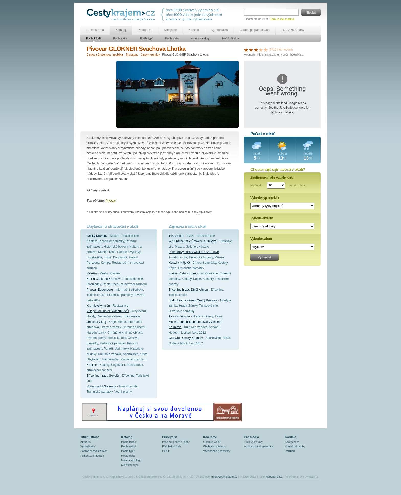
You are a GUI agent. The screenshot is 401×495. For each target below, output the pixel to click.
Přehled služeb (171, 446)
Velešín (92, 273)
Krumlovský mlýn (98, 305)
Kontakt (193, 30)
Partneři (290, 451)
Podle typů (146, 38)
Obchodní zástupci (214, 446)
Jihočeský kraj (96, 322)
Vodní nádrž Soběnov (101, 386)
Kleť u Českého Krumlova (104, 279)
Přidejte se (145, 30)
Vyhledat (264, 257)
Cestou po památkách (255, 30)
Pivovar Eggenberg (100, 289)
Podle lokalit (93, 38)
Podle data (172, 38)
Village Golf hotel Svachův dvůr (108, 311)
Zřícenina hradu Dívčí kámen (188, 289)
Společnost (292, 441)
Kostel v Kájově (179, 263)
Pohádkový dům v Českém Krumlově (194, 252)
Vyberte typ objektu (264, 198)
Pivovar (111, 200)
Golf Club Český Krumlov (186, 338)
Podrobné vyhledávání (94, 451)
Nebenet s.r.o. (274, 476)
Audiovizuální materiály (258, 446)
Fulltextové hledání (92, 455)
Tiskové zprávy (253, 441)
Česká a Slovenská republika (105, 54)
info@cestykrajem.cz (224, 476)
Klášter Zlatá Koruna (182, 273)
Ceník (166, 451)
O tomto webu (211, 441)
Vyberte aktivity (261, 218)
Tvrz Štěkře (176, 236)
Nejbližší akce (231, 38)
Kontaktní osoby (295, 446)
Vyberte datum (261, 239)
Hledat (311, 12)
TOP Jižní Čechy (292, 30)
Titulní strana (95, 30)
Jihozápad (132, 54)
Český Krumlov (150, 54)
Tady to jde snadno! (282, 18)
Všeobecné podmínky (216, 451)
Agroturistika (219, 30)
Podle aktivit (120, 38)
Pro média (251, 437)
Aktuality (85, 441)
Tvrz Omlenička (179, 316)
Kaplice (92, 365)
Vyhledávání (88, 446)
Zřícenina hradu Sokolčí (103, 375)
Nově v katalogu (200, 38)
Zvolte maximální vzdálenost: (271, 177)
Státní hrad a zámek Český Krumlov (193, 300)
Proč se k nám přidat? (176, 441)
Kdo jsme (170, 30)
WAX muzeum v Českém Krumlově (192, 241)
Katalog (121, 30)
